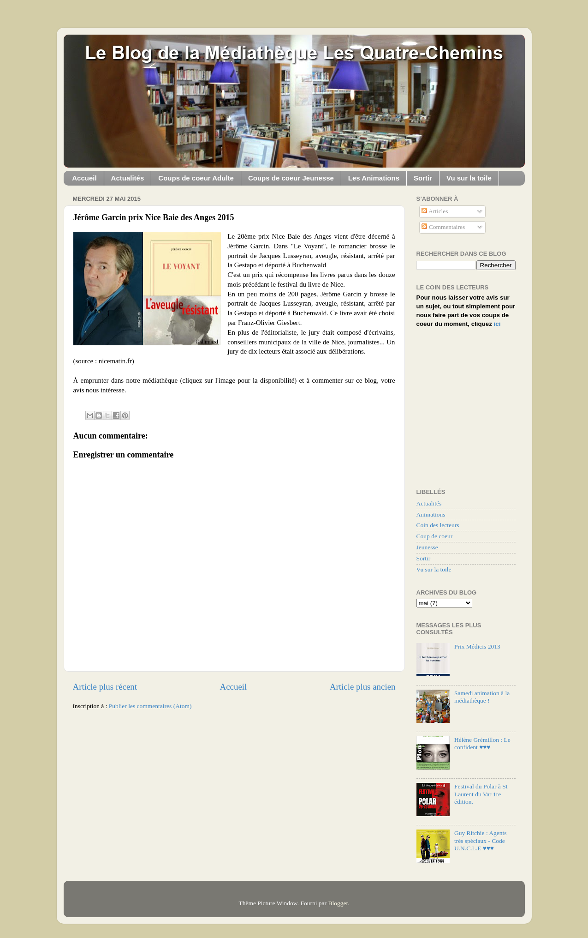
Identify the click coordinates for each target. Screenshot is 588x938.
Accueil (84, 178)
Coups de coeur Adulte (196, 178)
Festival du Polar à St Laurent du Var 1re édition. (481, 794)
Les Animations (373, 178)
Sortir (423, 178)
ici (497, 323)
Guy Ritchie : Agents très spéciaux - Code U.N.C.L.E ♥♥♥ (480, 840)
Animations (430, 514)
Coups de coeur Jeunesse (291, 178)
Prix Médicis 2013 (477, 646)
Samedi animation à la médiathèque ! (482, 697)
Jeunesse (427, 547)
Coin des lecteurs (437, 525)
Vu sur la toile (469, 178)
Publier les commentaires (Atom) (150, 706)
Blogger (338, 903)
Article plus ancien (363, 686)
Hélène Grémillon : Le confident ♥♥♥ (482, 743)
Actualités (127, 178)
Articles (435, 211)
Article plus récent (105, 686)
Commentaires (443, 226)
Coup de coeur (434, 536)
